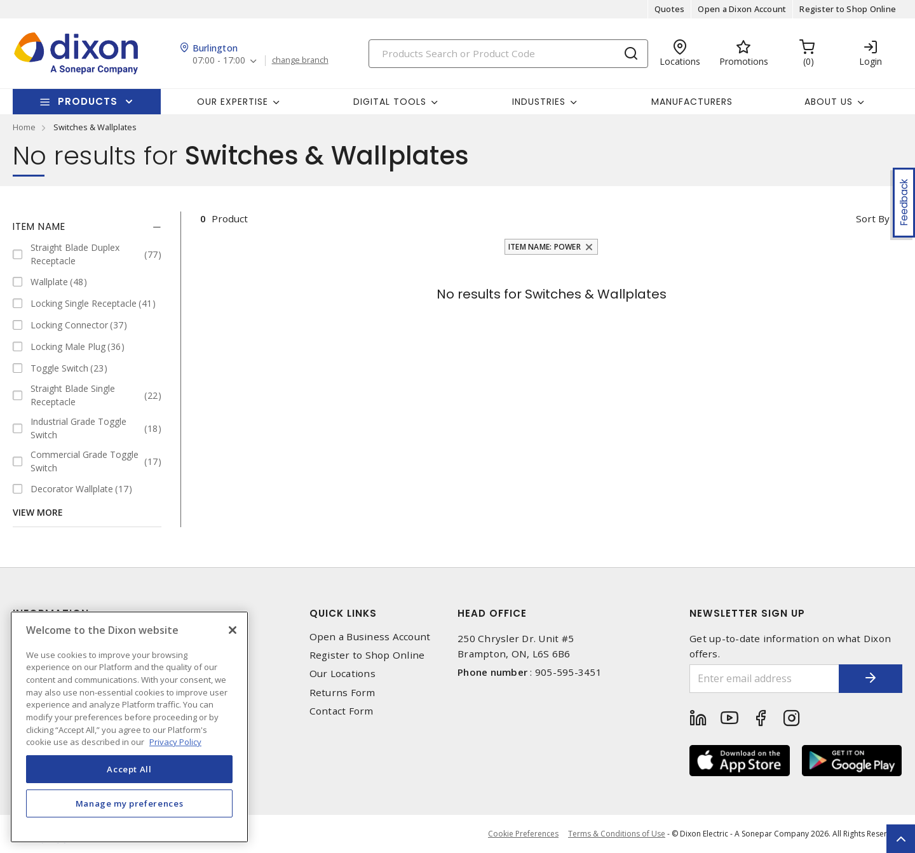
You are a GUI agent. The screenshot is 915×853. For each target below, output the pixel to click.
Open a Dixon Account (742, 9)
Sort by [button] (873, 218)
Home (24, 127)
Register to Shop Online (847, 9)
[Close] (233, 630)
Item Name (39, 226)
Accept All (129, 769)
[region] (129, 727)
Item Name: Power (544, 246)
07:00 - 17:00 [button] (219, 60)
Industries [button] (539, 101)
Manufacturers (692, 101)
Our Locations (342, 674)
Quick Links (343, 613)
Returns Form (342, 693)
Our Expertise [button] (232, 101)
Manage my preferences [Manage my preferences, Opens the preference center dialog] (130, 803)
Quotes (669, 9)
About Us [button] (828, 101)
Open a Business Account (370, 637)
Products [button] (88, 101)
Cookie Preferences (523, 834)
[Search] (508, 53)
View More (38, 512)
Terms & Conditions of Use (616, 833)
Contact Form (341, 711)
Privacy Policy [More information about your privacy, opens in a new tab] (175, 742)
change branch (300, 60)
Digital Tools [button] (389, 101)
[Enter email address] (764, 678)
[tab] (87, 226)
